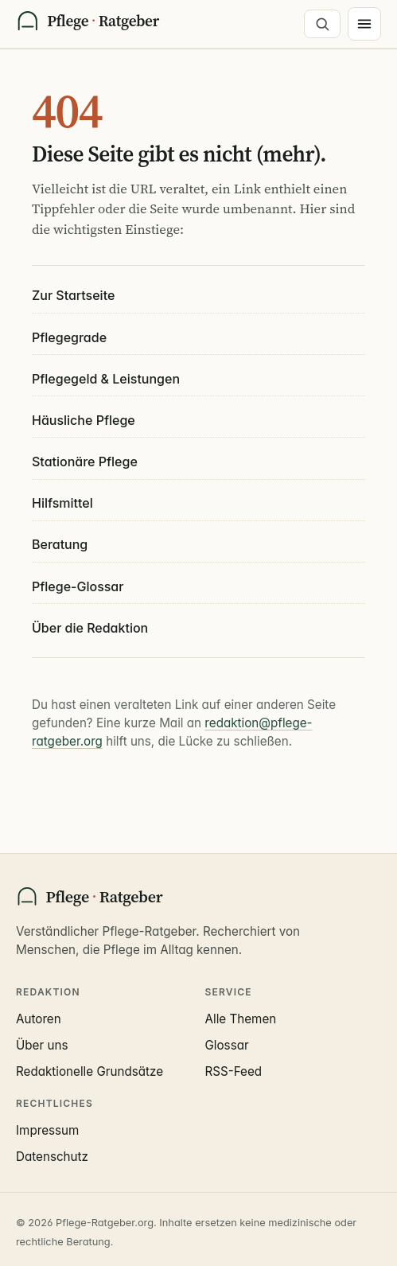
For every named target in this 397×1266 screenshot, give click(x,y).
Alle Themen (241, 1018)
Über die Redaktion (90, 628)
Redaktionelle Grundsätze (89, 1071)
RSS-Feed (234, 1071)
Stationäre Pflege (85, 461)
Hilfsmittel (62, 503)
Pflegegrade (69, 337)
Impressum (47, 1130)
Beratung (60, 544)
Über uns (42, 1045)
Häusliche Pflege (83, 420)
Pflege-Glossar (77, 586)
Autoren (38, 1018)
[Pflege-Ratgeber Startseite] (87, 24)
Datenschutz (52, 1156)
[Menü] (364, 24)
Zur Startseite (73, 295)
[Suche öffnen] (322, 24)
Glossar (227, 1045)
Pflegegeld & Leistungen (106, 379)
